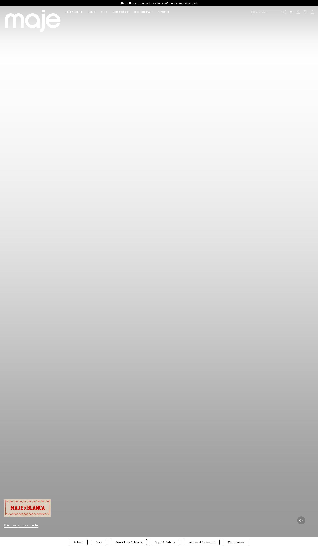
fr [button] (291, 12)
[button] (77, 12)
